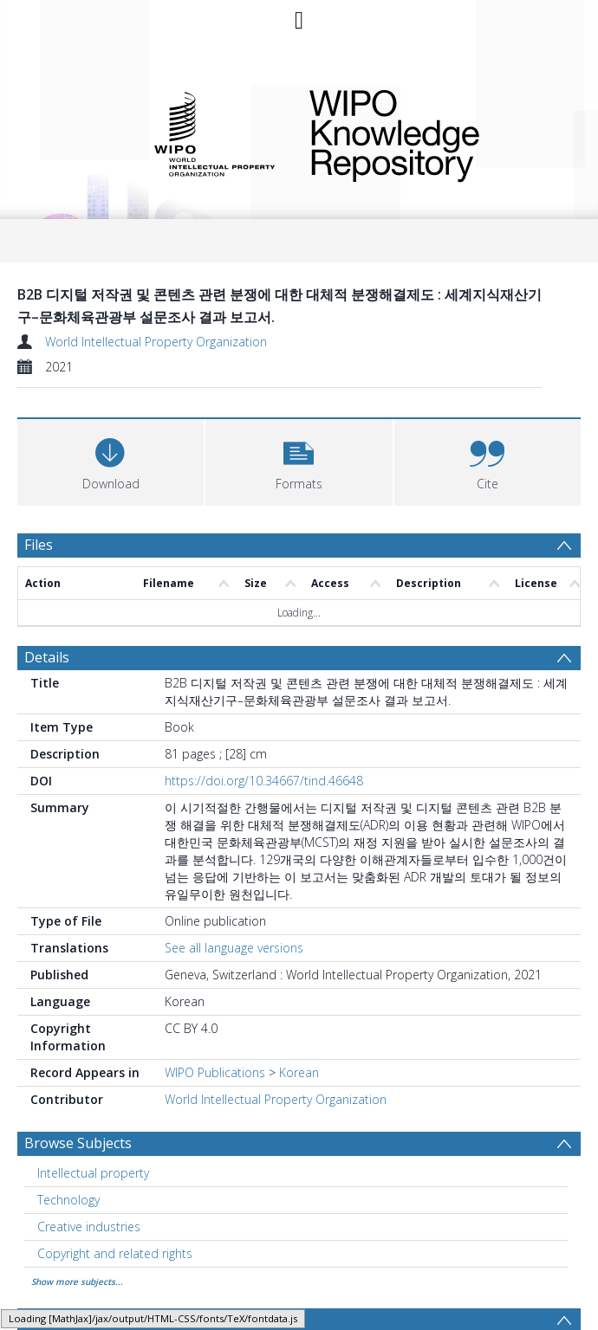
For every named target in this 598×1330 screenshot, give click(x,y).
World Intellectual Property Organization (156, 341)
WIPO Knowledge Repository (433, 132)
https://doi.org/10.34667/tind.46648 (264, 780)
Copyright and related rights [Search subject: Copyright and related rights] (114, 1253)
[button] (298, 460)
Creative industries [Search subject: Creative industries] (88, 1226)
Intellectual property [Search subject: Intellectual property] (93, 1173)
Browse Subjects (78, 1142)
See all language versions (234, 947)
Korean (299, 1072)
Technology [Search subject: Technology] (68, 1199)
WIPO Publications (215, 1072)
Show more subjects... (77, 1281)
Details (46, 657)
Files (38, 544)
